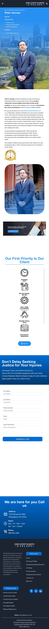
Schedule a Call (13, 231)
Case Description (8, 424)
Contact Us (29, 578)
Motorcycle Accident (10, 592)
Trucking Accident (9, 606)
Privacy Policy (25, 622)
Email (5, 416)
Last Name (6, 399)
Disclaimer (17, 622)
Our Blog (29, 568)
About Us (29, 581)
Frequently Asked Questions (35, 564)
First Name (6, 391)
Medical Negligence (11, 26)
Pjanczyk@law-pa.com (12, 33)
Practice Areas (31, 571)
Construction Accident (10, 599)
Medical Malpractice (9, 609)
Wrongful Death (8, 602)
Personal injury (10, 22)
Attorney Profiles (31, 561)
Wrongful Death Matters (12, 24)
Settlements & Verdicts (33, 574)
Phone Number (8, 408)
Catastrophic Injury (9, 596)
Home (28, 558)
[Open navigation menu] (2, 3)
